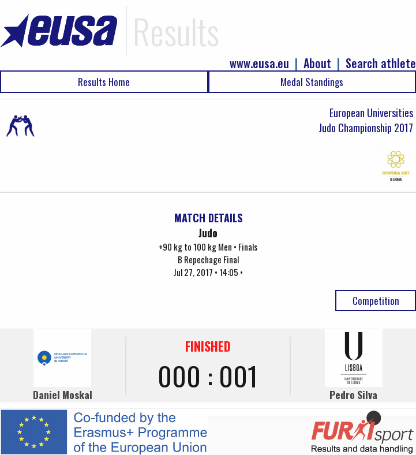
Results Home (104, 81)
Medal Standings (311, 81)
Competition (376, 300)
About (317, 63)
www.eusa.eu (259, 63)
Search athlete (381, 63)
